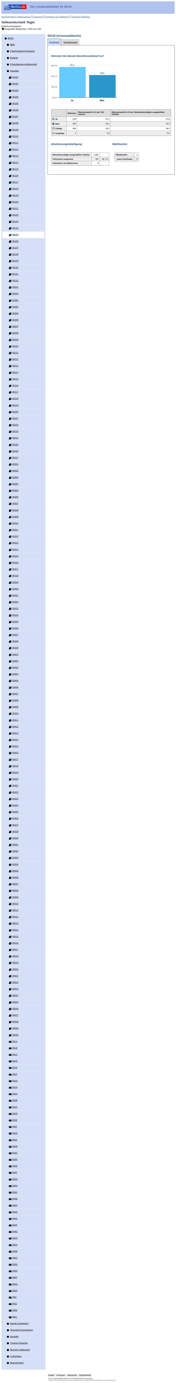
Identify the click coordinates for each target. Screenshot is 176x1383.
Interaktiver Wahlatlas (81, 17)
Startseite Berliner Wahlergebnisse (16, 17)
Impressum (60, 1375)
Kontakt (51, 1375)
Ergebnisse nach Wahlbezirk (57, 17)
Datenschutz (72, 1375)
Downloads (38, 17)
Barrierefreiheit (85, 1375)
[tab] (54, 42)
